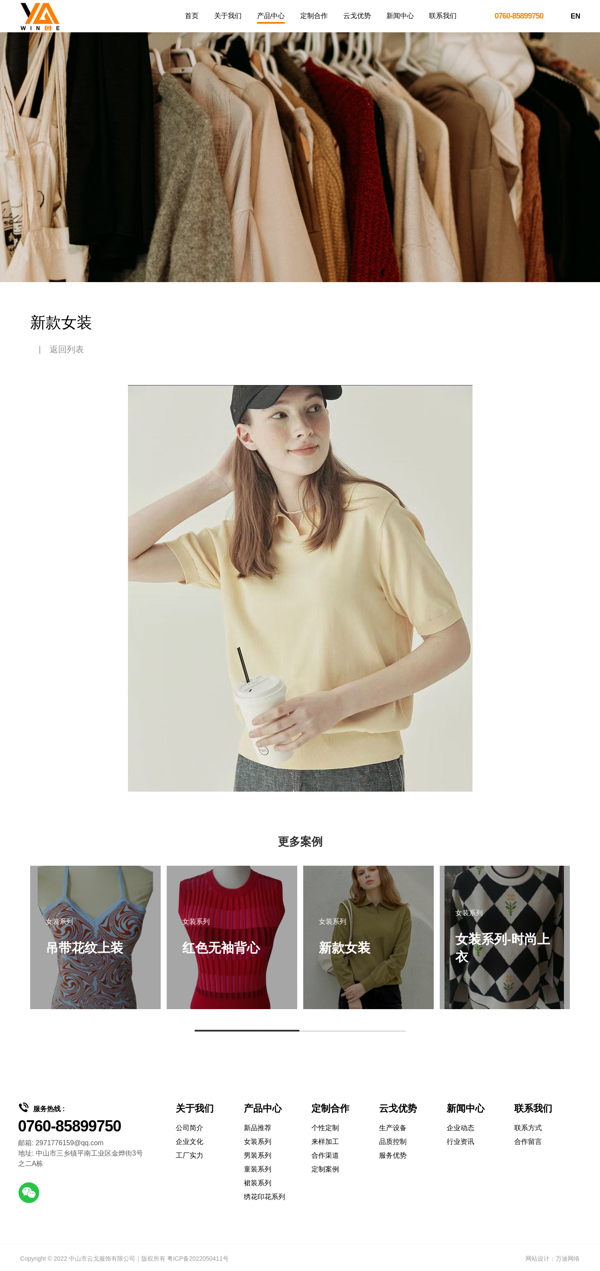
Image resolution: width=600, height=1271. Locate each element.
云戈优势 (357, 15)
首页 (192, 15)
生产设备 (393, 1127)
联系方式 (528, 1127)
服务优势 (393, 1155)
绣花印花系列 (264, 1196)
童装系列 (257, 1169)
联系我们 (443, 15)
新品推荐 (257, 1127)
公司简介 (189, 1127)
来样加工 (325, 1141)
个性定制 (325, 1127)
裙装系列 (257, 1183)
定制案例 (325, 1169)
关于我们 (228, 15)
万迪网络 (568, 1258)
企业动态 (460, 1127)
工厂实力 (189, 1155)
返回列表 (67, 349)
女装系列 (257, 1141)
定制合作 (314, 15)
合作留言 (528, 1141)
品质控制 (393, 1141)
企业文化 (189, 1141)
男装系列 (257, 1155)
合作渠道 (325, 1155)
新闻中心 (400, 15)
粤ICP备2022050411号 (198, 1258)
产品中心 (271, 15)
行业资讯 (460, 1141)
